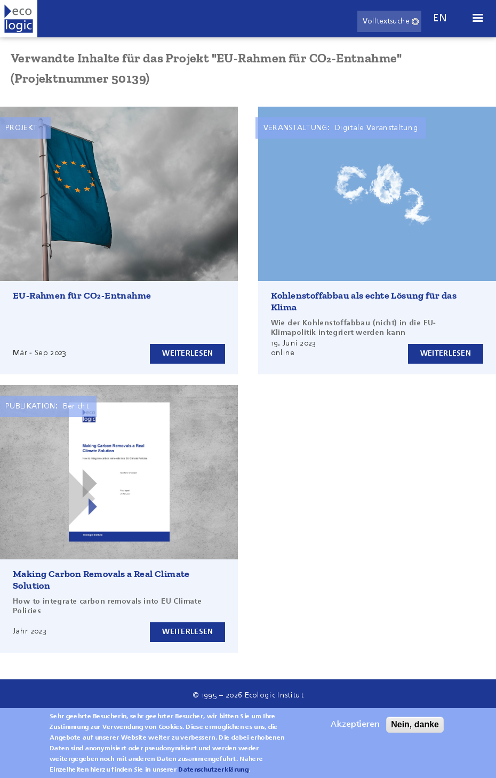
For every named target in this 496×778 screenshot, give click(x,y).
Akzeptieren (355, 724)
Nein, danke (415, 724)
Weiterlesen (187, 353)
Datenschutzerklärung (213, 770)
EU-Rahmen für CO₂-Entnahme (82, 295)
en (440, 18)
